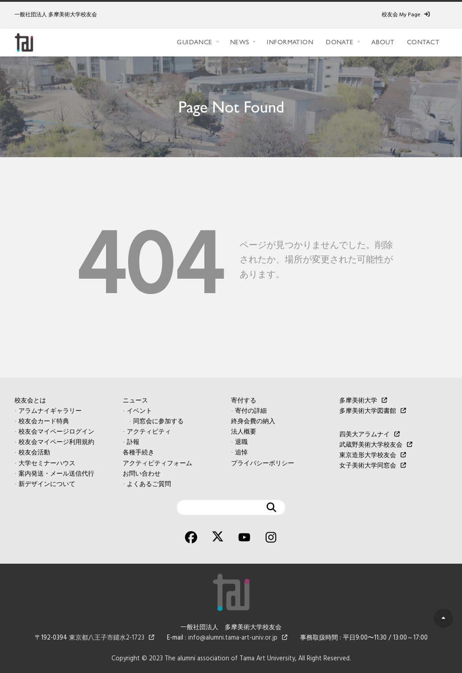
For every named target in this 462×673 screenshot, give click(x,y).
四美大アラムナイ (364, 435)
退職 (241, 442)
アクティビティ (149, 432)
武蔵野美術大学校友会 (370, 445)
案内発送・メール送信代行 (56, 474)
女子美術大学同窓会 (367, 466)
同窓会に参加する (158, 421)
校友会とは (30, 401)
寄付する (243, 401)
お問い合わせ (142, 474)
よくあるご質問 (149, 484)
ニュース (135, 401)
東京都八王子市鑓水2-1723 (106, 638)
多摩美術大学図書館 (367, 411)
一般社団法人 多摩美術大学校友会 (55, 14)
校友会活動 (34, 453)
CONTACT (423, 42)
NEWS (239, 42)
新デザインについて (46, 484)
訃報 (133, 442)
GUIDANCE (194, 42)
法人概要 (243, 432)
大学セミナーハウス (46, 463)
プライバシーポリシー (262, 463)
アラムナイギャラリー (50, 411)
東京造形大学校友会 (367, 455)
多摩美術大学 (358, 401)
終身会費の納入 (253, 421)
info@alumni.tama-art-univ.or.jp (232, 638)
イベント (139, 411)
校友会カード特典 (43, 421)
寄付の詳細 (251, 411)
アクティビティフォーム (157, 463)
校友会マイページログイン (56, 432)
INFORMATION (290, 42)
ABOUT (382, 42)
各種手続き (138, 453)
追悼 (241, 453)
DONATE (340, 42)
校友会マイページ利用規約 (56, 442)
